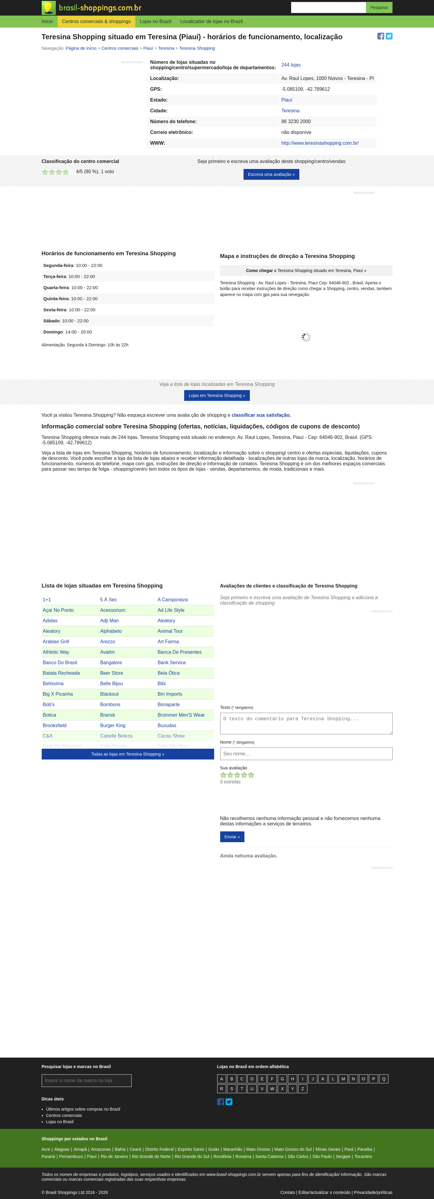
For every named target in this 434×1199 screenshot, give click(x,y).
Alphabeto (111, 631)
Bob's (49, 704)
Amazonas (101, 1149)
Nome (237, 742)
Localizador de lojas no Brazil (211, 21)
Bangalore (111, 662)
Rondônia (222, 1156)
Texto (236, 707)
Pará (349, 1149)
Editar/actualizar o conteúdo (324, 1192)
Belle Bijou (111, 683)
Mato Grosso (258, 1149)
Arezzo (107, 641)
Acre (46, 1149)
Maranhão (232, 1149)
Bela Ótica (168, 673)
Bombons (110, 704)
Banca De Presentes (179, 652)
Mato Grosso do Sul (293, 1149)
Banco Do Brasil (60, 662)
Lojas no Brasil (60, 1121)
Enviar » (232, 836)
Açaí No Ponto (58, 610)
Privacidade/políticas (373, 1192)
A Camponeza (172, 599)
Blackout (109, 694)
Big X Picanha (58, 694)
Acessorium (112, 610)
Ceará (135, 1149)
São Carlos (298, 1156)
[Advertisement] (92, 106)
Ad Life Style (170, 610)
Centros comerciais (64, 1115)
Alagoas (62, 1149)
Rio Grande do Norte (151, 1156)
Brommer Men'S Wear (181, 715)
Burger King (113, 725)
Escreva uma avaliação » (271, 174)
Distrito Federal (159, 1149)
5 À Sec (108, 599)
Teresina (290, 110)
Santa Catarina (269, 1156)
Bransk (107, 715)
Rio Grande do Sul (192, 1156)
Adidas (50, 620)
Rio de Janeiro (114, 1156)
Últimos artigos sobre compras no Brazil (83, 1109)
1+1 (47, 599)
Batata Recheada (61, 673)
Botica (49, 715)
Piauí (286, 99)
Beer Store (111, 673)
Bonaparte (168, 704)
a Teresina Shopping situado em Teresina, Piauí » (306, 270)
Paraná (48, 1156)
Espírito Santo (191, 1149)
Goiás (213, 1149)
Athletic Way (56, 652)
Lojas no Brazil (155, 21)
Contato (287, 1192)
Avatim (107, 652)
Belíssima (53, 683)
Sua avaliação (233, 767)
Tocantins (363, 1156)
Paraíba (365, 1149)
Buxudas (166, 725)
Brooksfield (55, 725)
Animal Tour (170, 631)
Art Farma (168, 641)
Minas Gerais (328, 1149)
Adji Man (109, 620)
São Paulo (322, 1156)
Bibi (161, 683)
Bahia (120, 1149)
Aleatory (166, 620)
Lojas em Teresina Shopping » (217, 395)
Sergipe (343, 1156)
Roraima (243, 1156)
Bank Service (171, 662)
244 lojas (291, 64)
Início (47, 21)
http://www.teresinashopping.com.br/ (320, 143)
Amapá (80, 1149)
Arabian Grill (56, 641)
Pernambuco (71, 1156)
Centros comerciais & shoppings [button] (96, 21)
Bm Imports (169, 694)
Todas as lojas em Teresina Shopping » (127, 754)
